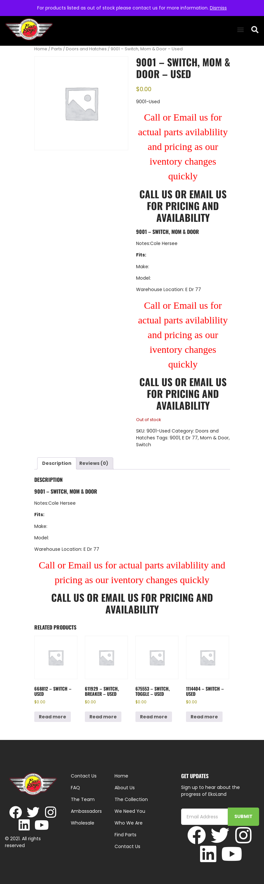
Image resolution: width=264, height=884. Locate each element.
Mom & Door (214, 437)
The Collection (131, 799)
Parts (56, 49)
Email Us (207, 194)
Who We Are (129, 823)
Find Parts (125, 834)
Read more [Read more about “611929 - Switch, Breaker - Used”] (103, 716)
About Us (125, 787)
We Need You (130, 811)
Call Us (155, 194)
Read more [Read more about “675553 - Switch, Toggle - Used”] (153, 716)
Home (40, 49)
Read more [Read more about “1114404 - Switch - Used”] (204, 716)
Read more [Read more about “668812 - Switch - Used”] (52, 716)
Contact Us (127, 846)
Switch (143, 444)
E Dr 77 (190, 437)
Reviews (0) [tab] (93, 463)
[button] (240, 29)
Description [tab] (56, 463)
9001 (175, 437)
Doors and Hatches (86, 49)
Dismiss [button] (218, 8)
